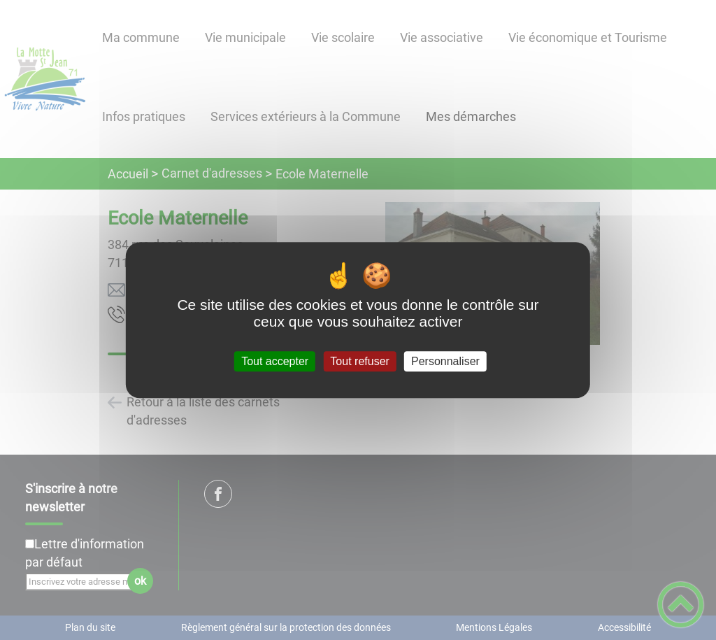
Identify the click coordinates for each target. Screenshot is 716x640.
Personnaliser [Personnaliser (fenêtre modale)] (445, 361)
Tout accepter (274, 361)
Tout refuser (359, 361)
